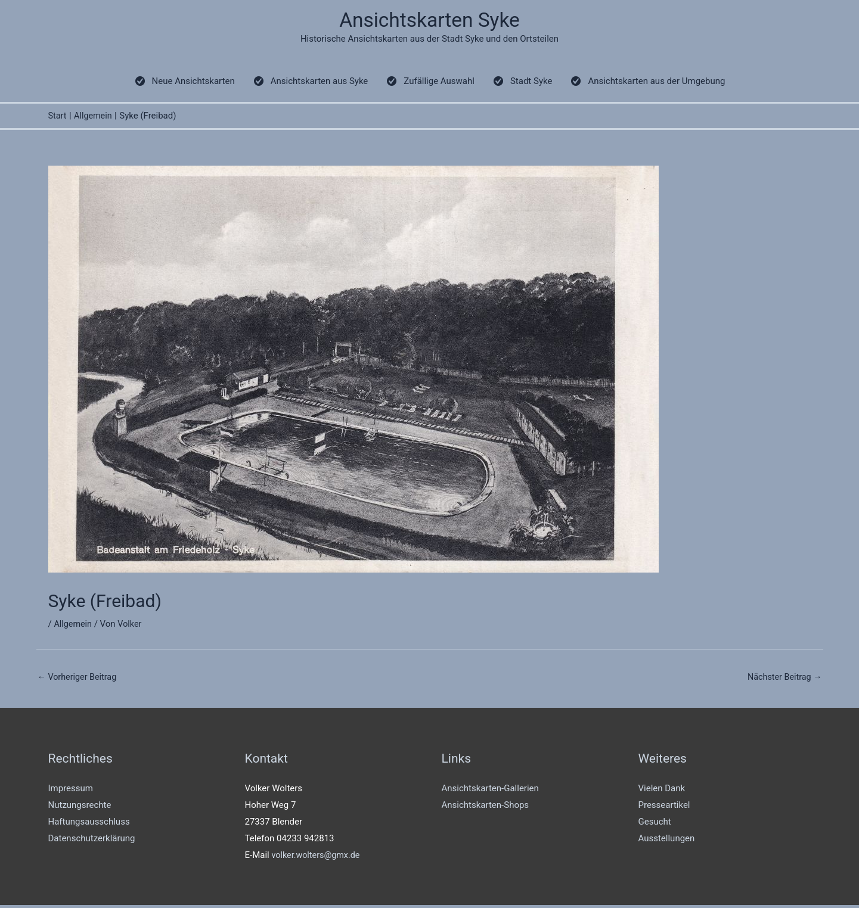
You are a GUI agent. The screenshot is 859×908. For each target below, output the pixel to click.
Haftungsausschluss (89, 824)
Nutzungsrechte (79, 808)
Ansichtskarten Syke (429, 21)
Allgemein (74, 626)
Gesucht (654, 824)
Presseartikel (664, 808)
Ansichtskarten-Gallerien (490, 791)
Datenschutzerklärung (91, 840)
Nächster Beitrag (782, 679)
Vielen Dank (662, 791)
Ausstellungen (666, 840)
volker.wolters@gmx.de (317, 857)
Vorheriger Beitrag (79, 679)
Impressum (70, 791)
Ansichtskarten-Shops (485, 808)
